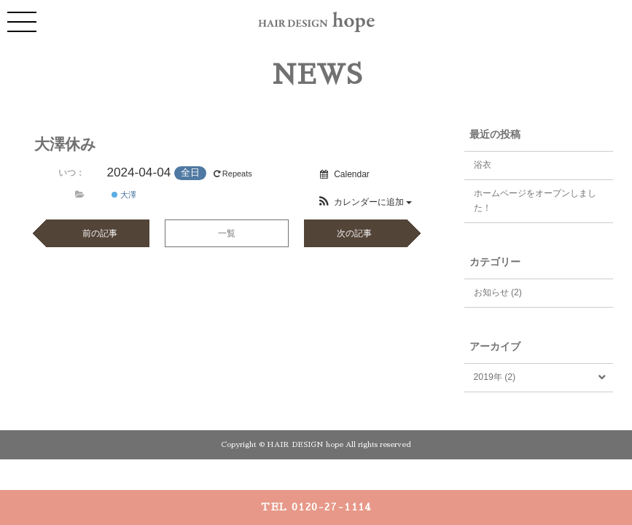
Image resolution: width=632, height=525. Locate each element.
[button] (365, 202)
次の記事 (354, 233)
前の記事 (99, 233)
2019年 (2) (495, 377)
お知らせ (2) (498, 292)
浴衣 (482, 165)
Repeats (234, 173)
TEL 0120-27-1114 (316, 507)
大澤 (124, 194)
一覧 (226, 233)
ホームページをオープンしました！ (535, 200)
